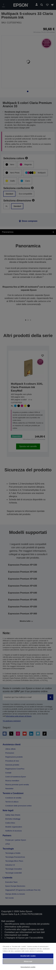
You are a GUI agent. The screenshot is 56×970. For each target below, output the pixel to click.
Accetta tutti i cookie (28, 956)
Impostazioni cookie (28, 967)
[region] (28, 956)
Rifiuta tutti (28, 961)
